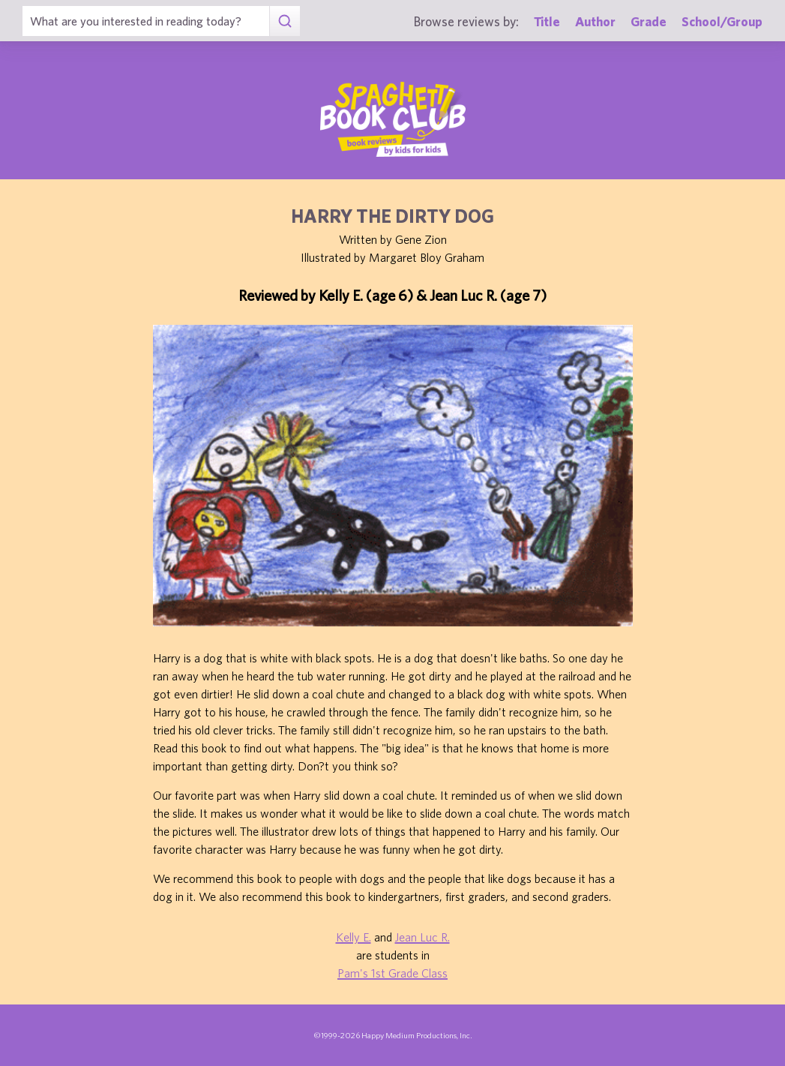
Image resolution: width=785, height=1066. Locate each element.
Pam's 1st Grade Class (392, 973)
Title (547, 21)
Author (595, 21)
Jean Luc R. (422, 937)
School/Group (722, 21)
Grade (649, 21)
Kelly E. (353, 937)
